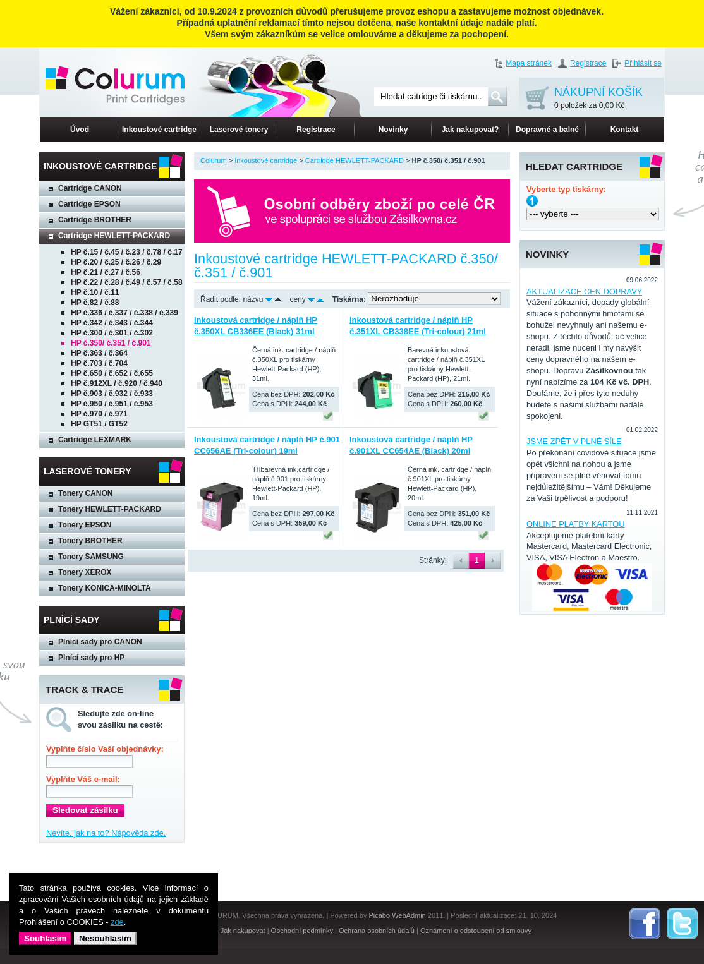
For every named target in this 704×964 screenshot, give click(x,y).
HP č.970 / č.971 (99, 413)
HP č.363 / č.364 (99, 353)
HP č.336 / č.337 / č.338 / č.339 (124, 312)
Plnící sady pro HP (91, 657)
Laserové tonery (239, 129)
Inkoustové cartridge (159, 129)
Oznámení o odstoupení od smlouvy (475, 930)
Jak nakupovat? (470, 129)
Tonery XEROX (84, 572)
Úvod (79, 129)
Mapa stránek (529, 63)
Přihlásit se (643, 63)
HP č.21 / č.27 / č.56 (105, 272)
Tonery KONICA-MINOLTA (104, 588)
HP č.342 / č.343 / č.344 (112, 322)
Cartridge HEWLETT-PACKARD (114, 235)
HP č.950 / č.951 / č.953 (112, 403)
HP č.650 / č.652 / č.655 (112, 373)
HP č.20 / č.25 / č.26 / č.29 (116, 262)
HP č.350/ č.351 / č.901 (111, 343)
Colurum (213, 160)
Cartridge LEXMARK (94, 439)
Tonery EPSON (84, 525)
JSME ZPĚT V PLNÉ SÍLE (574, 441)
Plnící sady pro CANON (100, 641)
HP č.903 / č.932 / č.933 (112, 393)
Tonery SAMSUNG (91, 556)
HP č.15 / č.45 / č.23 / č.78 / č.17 (127, 252)
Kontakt (624, 129)
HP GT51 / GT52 (99, 423)
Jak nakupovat (243, 930)
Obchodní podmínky (302, 930)
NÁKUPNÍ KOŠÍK (598, 99)
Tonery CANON (85, 493)
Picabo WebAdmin (396, 915)
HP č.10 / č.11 (95, 292)
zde (117, 922)
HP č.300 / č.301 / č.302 (112, 332)
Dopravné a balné (547, 129)
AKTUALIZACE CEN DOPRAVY (584, 291)
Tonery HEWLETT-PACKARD (109, 509)
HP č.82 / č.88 (95, 302)
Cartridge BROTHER (94, 219)
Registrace (588, 63)
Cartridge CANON (90, 188)
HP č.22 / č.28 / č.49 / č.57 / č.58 (127, 282)
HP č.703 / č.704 (99, 363)
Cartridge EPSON (89, 204)
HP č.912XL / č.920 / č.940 (116, 383)
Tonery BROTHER (90, 540)
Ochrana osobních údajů (377, 930)
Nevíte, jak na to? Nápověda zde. (106, 833)
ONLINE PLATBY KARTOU (575, 524)
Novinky (393, 129)
